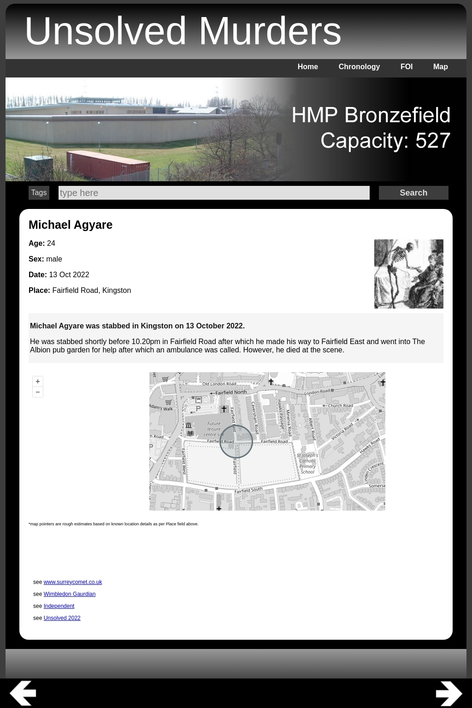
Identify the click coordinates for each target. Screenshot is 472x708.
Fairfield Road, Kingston (92, 290)
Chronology (359, 67)
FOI (407, 67)
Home (308, 67)
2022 (81, 275)
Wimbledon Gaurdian (70, 594)
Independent (59, 606)
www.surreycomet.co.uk (73, 582)
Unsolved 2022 (62, 618)
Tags (39, 192)
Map (440, 67)
